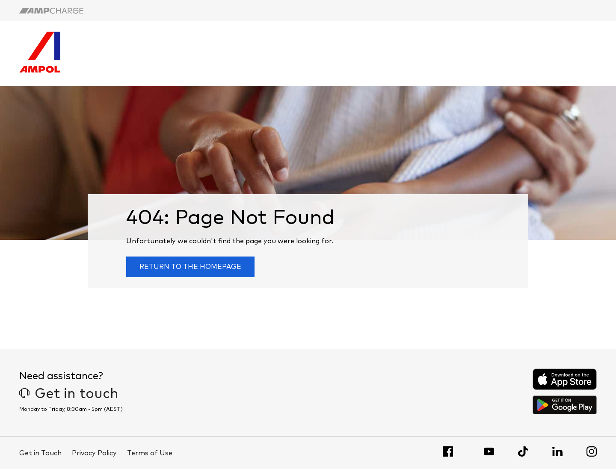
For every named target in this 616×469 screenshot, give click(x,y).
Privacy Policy (94, 453)
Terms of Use (149, 453)
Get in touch (68, 394)
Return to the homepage (190, 266)
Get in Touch (40, 453)
